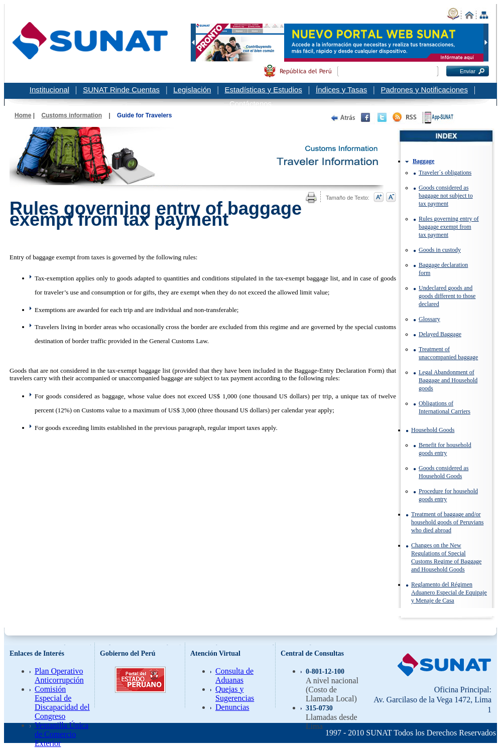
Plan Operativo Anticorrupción (59, 675)
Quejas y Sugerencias (234, 693)
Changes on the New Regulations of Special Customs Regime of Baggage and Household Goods (446, 557)
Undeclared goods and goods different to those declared (447, 296)
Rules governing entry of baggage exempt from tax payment (449, 226)
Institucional (49, 89)
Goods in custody (440, 249)
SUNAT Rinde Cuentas (121, 89)
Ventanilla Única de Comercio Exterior (61, 734)
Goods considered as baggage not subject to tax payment (446, 195)
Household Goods (432, 429)
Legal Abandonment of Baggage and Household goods (448, 380)
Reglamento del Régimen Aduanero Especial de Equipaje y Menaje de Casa (449, 592)
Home (23, 115)
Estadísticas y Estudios (263, 89)
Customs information (71, 115)
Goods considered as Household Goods (443, 472)
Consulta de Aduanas (234, 675)
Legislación (192, 89)
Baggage (423, 161)
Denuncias (232, 707)
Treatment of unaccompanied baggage (448, 353)
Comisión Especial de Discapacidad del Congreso (62, 702)
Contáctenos (250, 103)
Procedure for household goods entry (448, 495)
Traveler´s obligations (445, 172)
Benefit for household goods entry (445, 449)
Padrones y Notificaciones (424, 89)
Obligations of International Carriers (444, 407)
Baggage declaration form (443, 268)
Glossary (429, 319)
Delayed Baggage (440, 334)
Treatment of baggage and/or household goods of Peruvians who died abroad (447, 522)
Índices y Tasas (341, 89)
